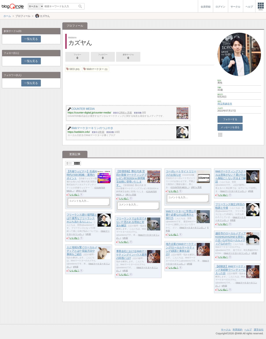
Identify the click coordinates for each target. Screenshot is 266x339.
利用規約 (237, 329)
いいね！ (74, 194)
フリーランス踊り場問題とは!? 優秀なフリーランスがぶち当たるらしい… (82, 218)
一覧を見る (31, 38)
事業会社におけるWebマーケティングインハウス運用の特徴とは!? (131, 255)
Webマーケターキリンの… (233, 191)
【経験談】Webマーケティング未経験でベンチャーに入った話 (230, 270)
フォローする (230, 119)
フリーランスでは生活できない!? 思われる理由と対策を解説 (131, 222)
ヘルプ (248, 329)
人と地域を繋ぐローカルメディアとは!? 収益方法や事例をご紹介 (82, 251)
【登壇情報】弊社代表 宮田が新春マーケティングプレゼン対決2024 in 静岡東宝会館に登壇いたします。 (131, 178)
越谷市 (228, 103)
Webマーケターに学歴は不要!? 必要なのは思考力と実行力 (181, 215)
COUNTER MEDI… (180, 187)
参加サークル (128, 57)
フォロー (77, 57)
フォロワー (103, 57)
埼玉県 (221, 103)
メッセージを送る (230, 127)
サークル (226, 329)
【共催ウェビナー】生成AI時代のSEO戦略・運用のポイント (82, 175)
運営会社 (259, 329)
